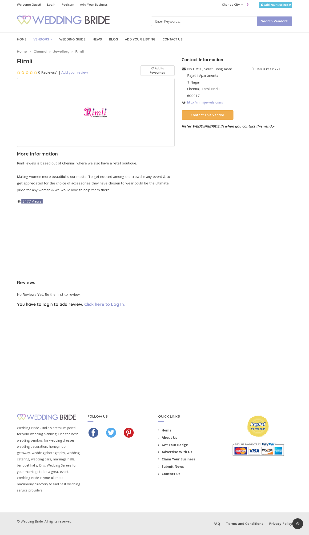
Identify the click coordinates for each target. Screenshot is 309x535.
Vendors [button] (42, 39)
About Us (167, 437)
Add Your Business (94, 4)
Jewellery (61, 51)
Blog (113, 39)
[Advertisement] (96, 242)
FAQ (216, 523)
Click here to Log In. (104, 304)
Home (21, 39)
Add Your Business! (275, 5)
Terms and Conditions (244, 523)
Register (67, 4)
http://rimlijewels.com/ (205, 102)
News (97, 39)
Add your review (74, 72)
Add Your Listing (140, 39)
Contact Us (172, 39)
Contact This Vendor (207, 115)
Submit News (171, 466)
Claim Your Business (177, 459)
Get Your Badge (173, 445)
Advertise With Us (175, 452)
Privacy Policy (280, 523)
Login (51, 4)
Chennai (40, 51)
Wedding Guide (72, 39)
